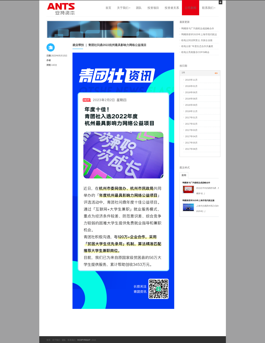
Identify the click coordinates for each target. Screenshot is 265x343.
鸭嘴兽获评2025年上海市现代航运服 (198, 200)
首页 (108, 8)
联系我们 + (208, 8)
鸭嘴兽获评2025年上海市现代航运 (199, 34)
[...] (203, 193)
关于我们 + (123, 8)
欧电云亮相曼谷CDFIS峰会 (195, 52)
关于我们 (56, 340)
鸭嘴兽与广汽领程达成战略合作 (197, 28)
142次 (54, 65)
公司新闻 (190, 8)
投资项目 (153, 8)
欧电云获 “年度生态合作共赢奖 (197, 46)
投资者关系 (172, 8)
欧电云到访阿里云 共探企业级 (196, 40)
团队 (139, 8)
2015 (93, 340)
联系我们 (72, 340)
